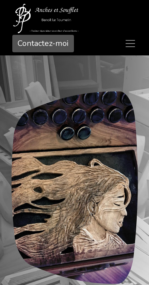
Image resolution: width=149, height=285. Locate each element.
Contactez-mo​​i (43, 43)
